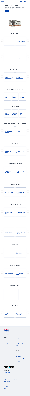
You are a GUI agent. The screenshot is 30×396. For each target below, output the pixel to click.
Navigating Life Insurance (20, 58)
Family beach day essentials (9, 273)
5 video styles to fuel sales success (9, 314)
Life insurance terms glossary (20, 212)
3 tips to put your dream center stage (14, 296)
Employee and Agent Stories (20, 41)
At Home (6, 41)
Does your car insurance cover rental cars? (20, 172)
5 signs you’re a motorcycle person (9, 193)
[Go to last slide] (2, 41)
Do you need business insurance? (8, 152)
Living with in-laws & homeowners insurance (19, 78)
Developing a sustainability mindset (14, 97)
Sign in (25, 1)
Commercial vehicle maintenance (8, 172)
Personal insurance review (21, 114)
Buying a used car (7, 252)
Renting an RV (18, 131)
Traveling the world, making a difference (22, 97)
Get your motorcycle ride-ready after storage (20, 193)
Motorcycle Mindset (8, 58)
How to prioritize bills (7, 114)
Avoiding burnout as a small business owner (20, 314)
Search (21, 1)
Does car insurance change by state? (20, 152)
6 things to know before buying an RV (8, 132)
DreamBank (6, 293)
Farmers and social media (8, 232)
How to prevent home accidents (19, 274)
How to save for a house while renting (14, 114)
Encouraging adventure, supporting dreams (6, 97)
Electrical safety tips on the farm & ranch (20, 233)
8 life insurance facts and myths (8, 213)
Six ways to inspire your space (22, 296)
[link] (7, 340)
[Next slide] (28, 41)
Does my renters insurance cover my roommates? (9, 78)
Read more (7, 10)
